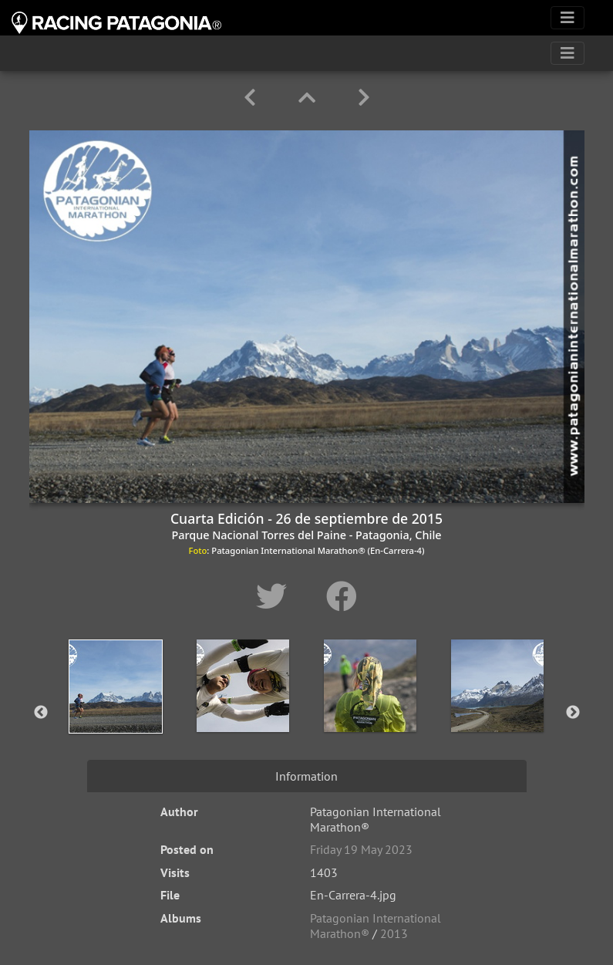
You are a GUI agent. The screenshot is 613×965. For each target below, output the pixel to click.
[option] (116, 709)
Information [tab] (306, 776)
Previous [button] (41, 712)
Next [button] (573, 712)
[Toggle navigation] (567, 17)
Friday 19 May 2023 (361, 849)
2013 (394, 933)
